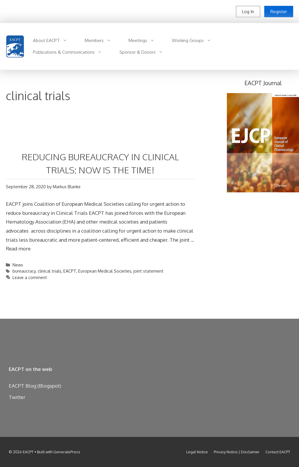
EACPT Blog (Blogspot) (35, 386)
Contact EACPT (277, 451)
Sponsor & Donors (145, 52)
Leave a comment (30, 277)
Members (102, 40)
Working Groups (196, 40)
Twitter (17, 397)
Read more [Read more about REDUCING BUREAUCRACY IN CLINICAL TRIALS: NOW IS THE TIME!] (18, 248)
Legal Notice (197, 451)
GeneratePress (66, 451)
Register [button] (278, 11)
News (18, 264)
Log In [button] (248, 11)
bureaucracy (24, 270)
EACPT (69, 270)
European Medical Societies (104, 270)
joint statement (148, 270)
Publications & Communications (72, 52)
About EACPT (54, 40)
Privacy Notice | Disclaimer (237, 451)
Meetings (145, 40)
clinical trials (49, 270)
